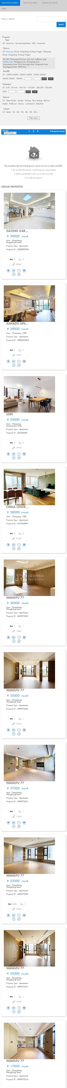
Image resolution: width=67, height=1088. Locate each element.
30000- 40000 (40, 75)
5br (30, 112)
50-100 (14, 88)
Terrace (21, 104)
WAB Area (22, 67)
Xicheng (33, 52)
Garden (20, 101)
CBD (7, 59)
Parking (28, 101)
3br (22, 112)
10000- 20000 (12, 75)
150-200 (31, 88)
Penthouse (13, 104)
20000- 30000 (26, 75)
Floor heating (37, 101)
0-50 (8, 88)
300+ (5, 92)
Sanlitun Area (8, 62)
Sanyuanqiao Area (10, 64)
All (4, 43)
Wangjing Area (20, 62)
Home (3, 19)
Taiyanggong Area (10, 67)
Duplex (5, 104)
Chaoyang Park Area (18, 59)
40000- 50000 (9, 79)
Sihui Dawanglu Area (26, 64)
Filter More (33, 118)
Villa (33, 43)
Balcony (47, 101)
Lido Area (30, 59)
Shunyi (16, 52)
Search (11, 19)
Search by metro (30, 3)
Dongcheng (24, 52)
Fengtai (39, 52)
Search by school (49, 3)
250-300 (48, 88)
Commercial (30, 104)
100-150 (22, 88)
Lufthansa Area (40, 59)
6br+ (36, 112)
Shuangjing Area (33, 62)
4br (26, 112)
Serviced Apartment (22, 43)
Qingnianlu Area (41, 64)
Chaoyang (9, 52)
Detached (39, 104)
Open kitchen (11, 101)
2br (18, 112)
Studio (8, 112)
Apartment (10, 43)
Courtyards (41, 43)
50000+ (19, 79)
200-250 (39, 88)
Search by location (10, 3)
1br (13, 112)
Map (4, 9)
